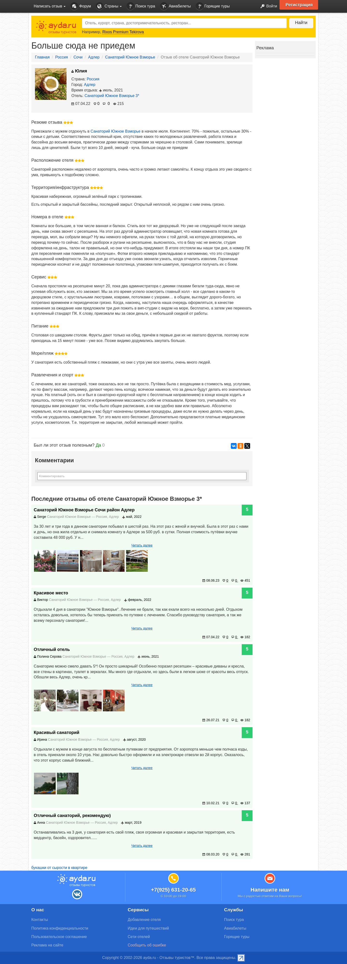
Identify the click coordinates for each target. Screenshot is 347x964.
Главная (42, 57)
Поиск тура (141, 6)
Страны (109, 6)
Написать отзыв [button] (50, 6)
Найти (301, 22)
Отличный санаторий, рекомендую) (72, 815)
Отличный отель (52, 649)
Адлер (94, 57)
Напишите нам (270, 890)
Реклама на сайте (47, 945)
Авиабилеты (175, 6)
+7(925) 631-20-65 (173, 890)
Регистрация (299, 4)
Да (98, 445)
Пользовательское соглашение (59, 937)
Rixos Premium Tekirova (123, 32)
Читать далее (142, 545)
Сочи (77, 57)
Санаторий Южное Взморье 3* (112, 96)
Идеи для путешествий (148, 928)
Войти (267, 6)
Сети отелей (139, 937)
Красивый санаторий (56, 732)
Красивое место (51, 593)
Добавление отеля (144, 920)
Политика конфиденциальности (59, 928)
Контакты (39, 920)
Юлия (79, 71)
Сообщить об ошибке (147, 945)
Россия (61, 57)
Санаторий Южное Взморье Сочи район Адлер (84, 510)
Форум (80, 6)
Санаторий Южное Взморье (130, 57)
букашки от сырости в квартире (59, 868)
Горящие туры (213, 6)
